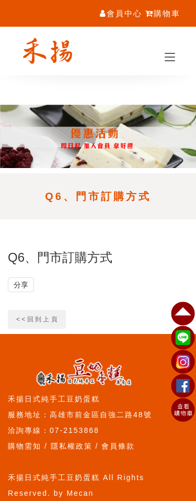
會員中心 (121, 13)
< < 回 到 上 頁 (36, 319)
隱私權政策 (72, 446)
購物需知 (24, 446)
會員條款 (118, 446)
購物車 (162, 13)
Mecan (80, 493)
